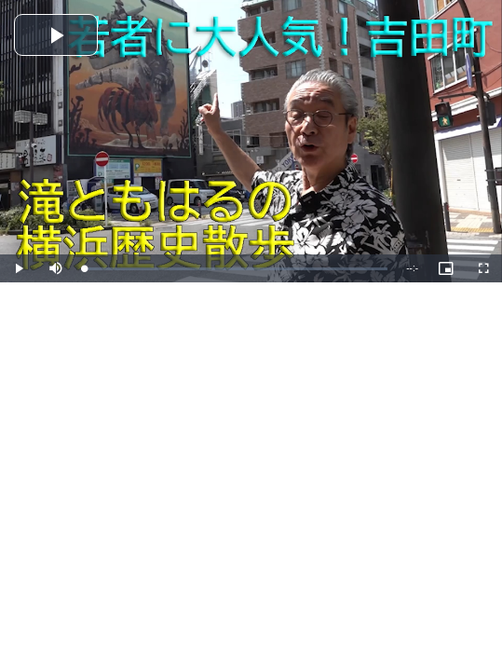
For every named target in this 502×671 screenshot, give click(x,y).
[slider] (235, 268)
